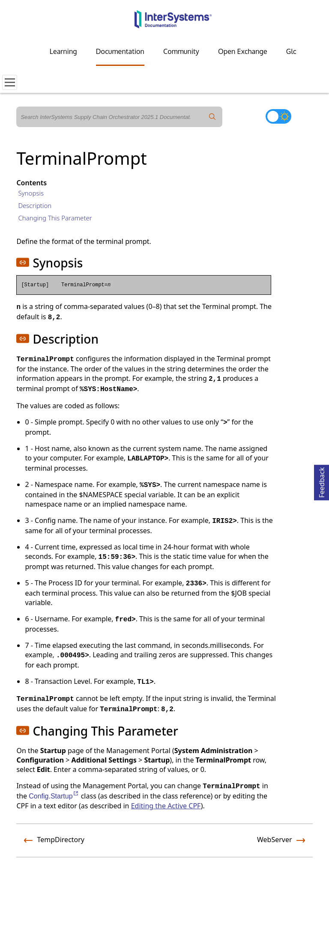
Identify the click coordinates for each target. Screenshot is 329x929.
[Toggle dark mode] (278, 116)
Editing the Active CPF (166, 805)
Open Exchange (242, 51)
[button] (22, 262)
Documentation (120, 51)
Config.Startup (54, 796)
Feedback (321, 481)
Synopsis (31, 193)
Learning (63, 51)
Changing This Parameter (55, 218)
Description (34, 205)
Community (181, 51)
